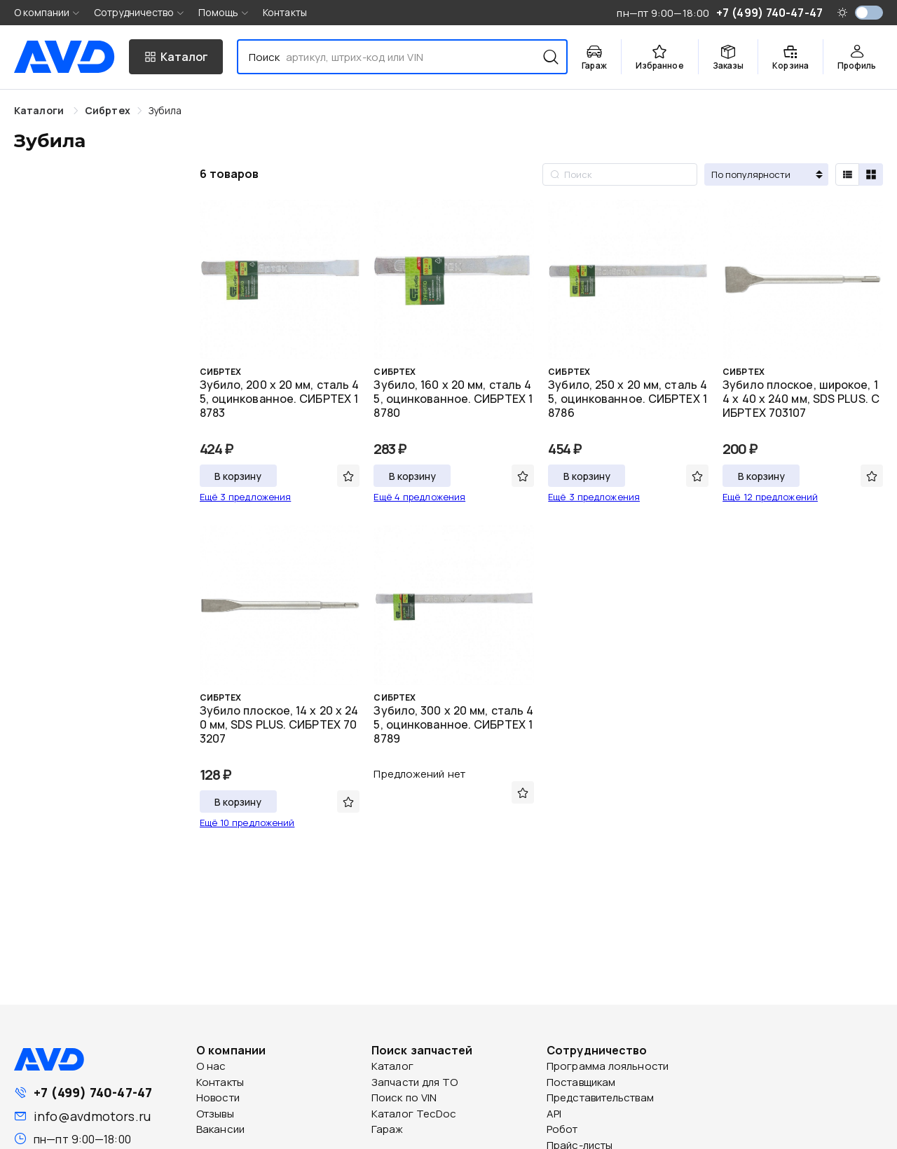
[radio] (847, 174)
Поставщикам (581, 1082)
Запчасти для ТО (414, 1082)
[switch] (869, 13)
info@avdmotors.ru (92, 1116)
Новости (218, 1097)
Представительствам (600, 1097)
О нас (211, 1066)
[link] (107, 110)
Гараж (387, 1129)
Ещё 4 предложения (419, 496)
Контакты (285, 12)
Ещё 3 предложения (246, 496)
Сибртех (107, 110)
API (554, 1113)
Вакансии (220, 1129)
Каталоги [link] (40, 110)
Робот (562, 1129)
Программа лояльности (608, 1066)
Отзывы (215, 1113)
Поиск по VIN (404, 1097)
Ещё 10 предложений (247, 822)
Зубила (165, 110)
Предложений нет (419, 773)
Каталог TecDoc (413, 1113)
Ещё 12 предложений (770, 496)
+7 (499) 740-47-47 (93, 1092)
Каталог (392, 1066)
